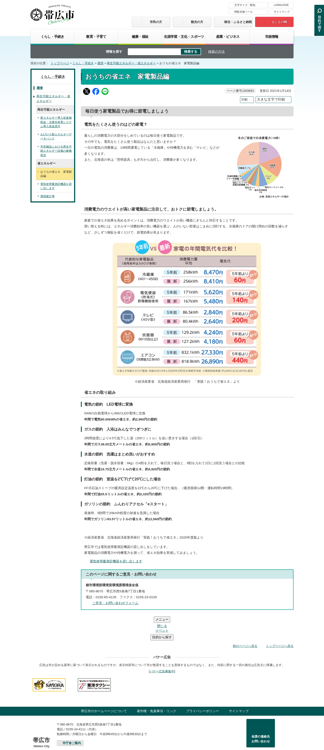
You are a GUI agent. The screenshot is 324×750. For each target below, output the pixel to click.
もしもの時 (279, 22)
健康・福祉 (140, 36)
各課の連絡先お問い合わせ (260, 712)
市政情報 (271, 36)
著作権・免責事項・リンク (156, 685)
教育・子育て (96, 36)
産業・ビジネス (227, 36)
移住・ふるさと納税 (238, 22)
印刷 (244, 99)
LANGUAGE (281, 5)
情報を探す (114, 51)
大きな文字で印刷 (271, 99)
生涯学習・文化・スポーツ (184, 36)
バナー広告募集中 (162, 645)
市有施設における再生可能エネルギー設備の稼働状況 (56, 151)
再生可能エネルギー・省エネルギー (131, 63)
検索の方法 (216, 51)
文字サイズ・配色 (244, 5)
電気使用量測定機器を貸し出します (116, 561)
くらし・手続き (52, 36)
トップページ (60, 63)
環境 (100, 63)
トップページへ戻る (280, 619)
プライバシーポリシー (202, 685)
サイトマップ (282, 11)
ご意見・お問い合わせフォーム (115, 603)
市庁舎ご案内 (71, 717)
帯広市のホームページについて (104, 685)
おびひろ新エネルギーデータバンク (56, 136)
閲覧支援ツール (243, 11)
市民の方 (156, 22)
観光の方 (197, 22)
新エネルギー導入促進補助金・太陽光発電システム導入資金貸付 (56, 122)
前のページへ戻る (245, 619)
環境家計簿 (47, 196)
